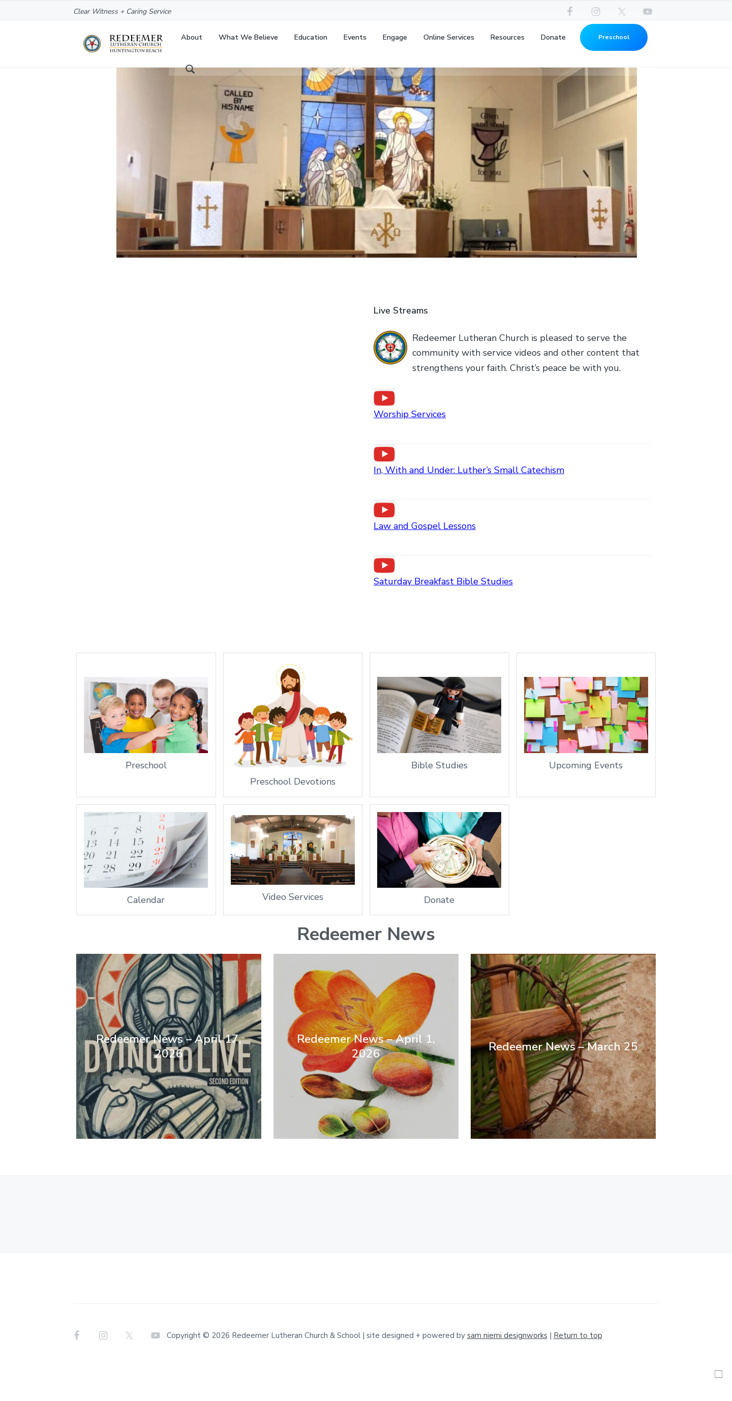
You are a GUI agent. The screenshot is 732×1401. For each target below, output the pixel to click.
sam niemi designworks (507, 1369)
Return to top (578, 1369)
